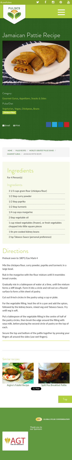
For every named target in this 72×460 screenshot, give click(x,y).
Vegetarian (7, 108)
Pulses (14, 15)
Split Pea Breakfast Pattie (54, 385)
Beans (36, 108)
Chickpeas (27, 108)
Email (7, 125)
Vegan (17, 108)
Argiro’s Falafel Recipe (18, 385)
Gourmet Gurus (10, 98)
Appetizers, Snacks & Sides (32, 98)
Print (18, 125)
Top (65, 399)
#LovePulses (6, 2)
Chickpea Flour (9, 112)
